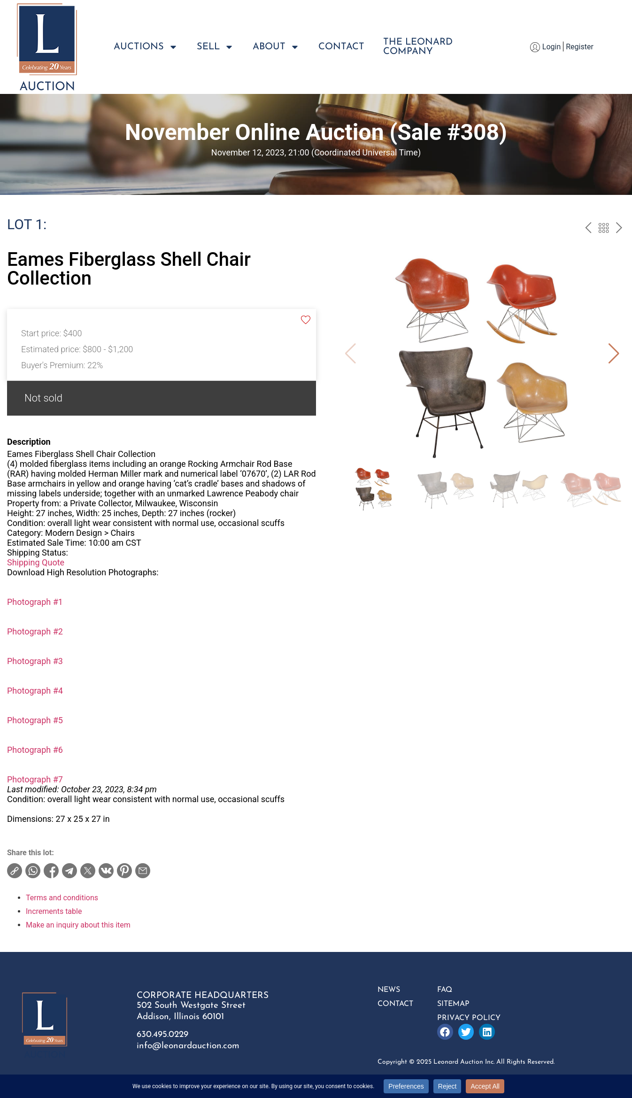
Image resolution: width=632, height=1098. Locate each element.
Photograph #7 (35, 779)
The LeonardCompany (418, 47)
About (276, 47)
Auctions (146, 47)
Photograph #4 (35, 691)
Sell (215, 47)
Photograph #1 (35, 602)
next (619, 229)
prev (588, 229)
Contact (341, 47)
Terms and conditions (62, 897)
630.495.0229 (162, 1034)
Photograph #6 (35, 750)
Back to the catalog (603, 229)
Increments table (54, 911)
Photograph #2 (35, 631)
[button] (614, 353)
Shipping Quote (35, 562)
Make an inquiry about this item (78, 924)
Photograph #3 (35, 661)
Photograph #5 (35, 720)
